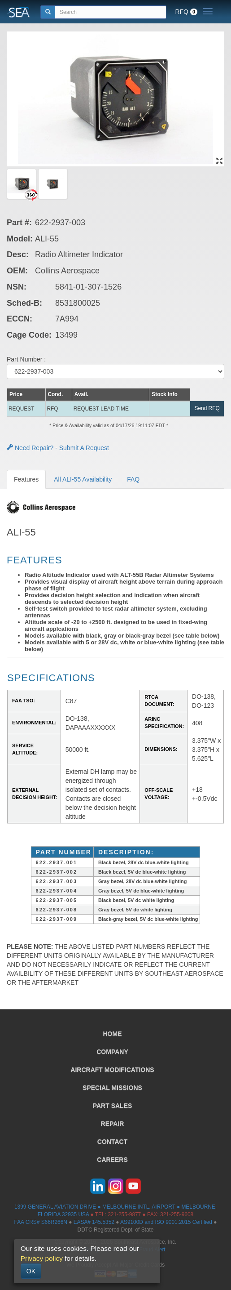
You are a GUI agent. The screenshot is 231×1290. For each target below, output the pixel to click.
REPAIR (112, 1123)
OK (30, 1271)
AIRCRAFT (112, 1069)
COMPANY (112, 1051)
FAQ (133, 479)
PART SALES (112, 1105)
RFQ (186, 11)
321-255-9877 (124, 1214)
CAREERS (112, 1159)
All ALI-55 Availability (83, 479)
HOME (112, 1033)
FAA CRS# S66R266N (40, 1222)
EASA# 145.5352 (94, 1222)
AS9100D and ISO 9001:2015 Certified (166, 1222)
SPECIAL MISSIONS (112, 1087)
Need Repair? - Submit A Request (58, 447)
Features (26, 479)
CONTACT (112, 1141)
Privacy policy (42, 1258)
